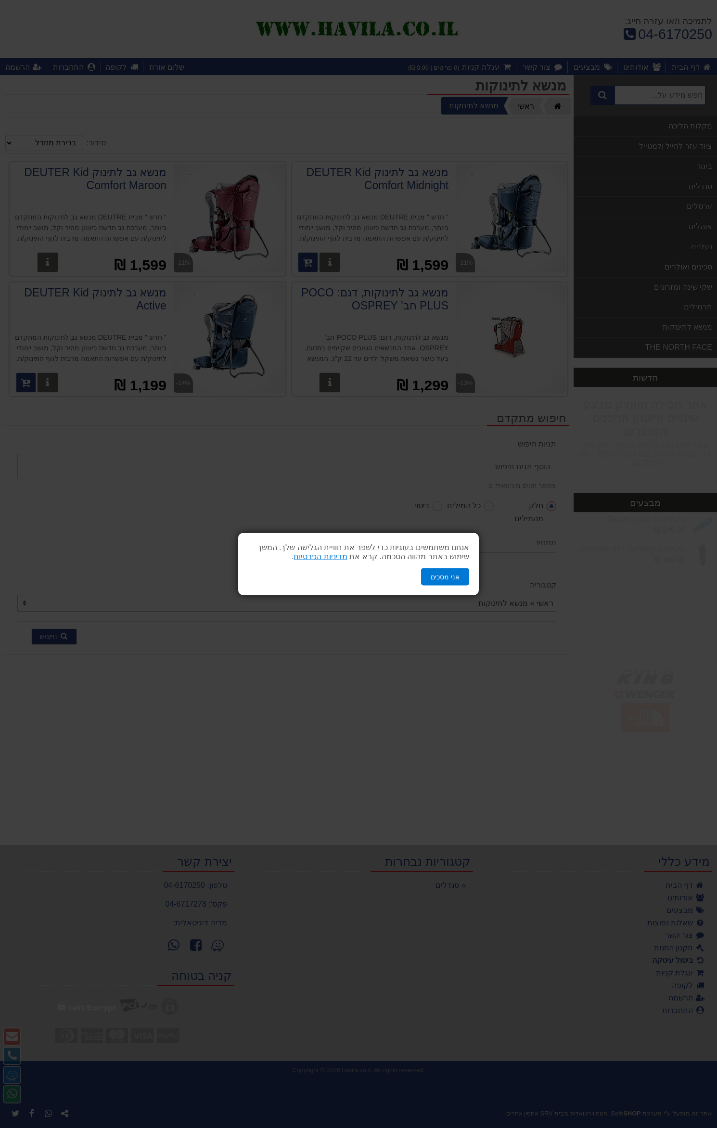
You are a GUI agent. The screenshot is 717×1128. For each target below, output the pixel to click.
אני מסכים (445, 576)
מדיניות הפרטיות (320, 556)
